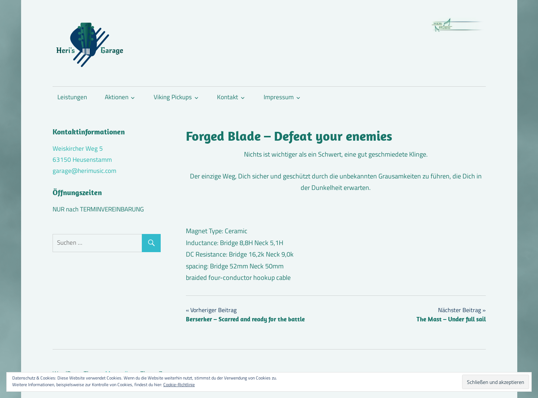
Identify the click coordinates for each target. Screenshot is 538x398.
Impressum (279, 97)
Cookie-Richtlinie (179, 384)
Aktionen (116, 97)
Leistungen (72, 97)
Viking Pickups (173, 97)
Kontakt (227, 97)
